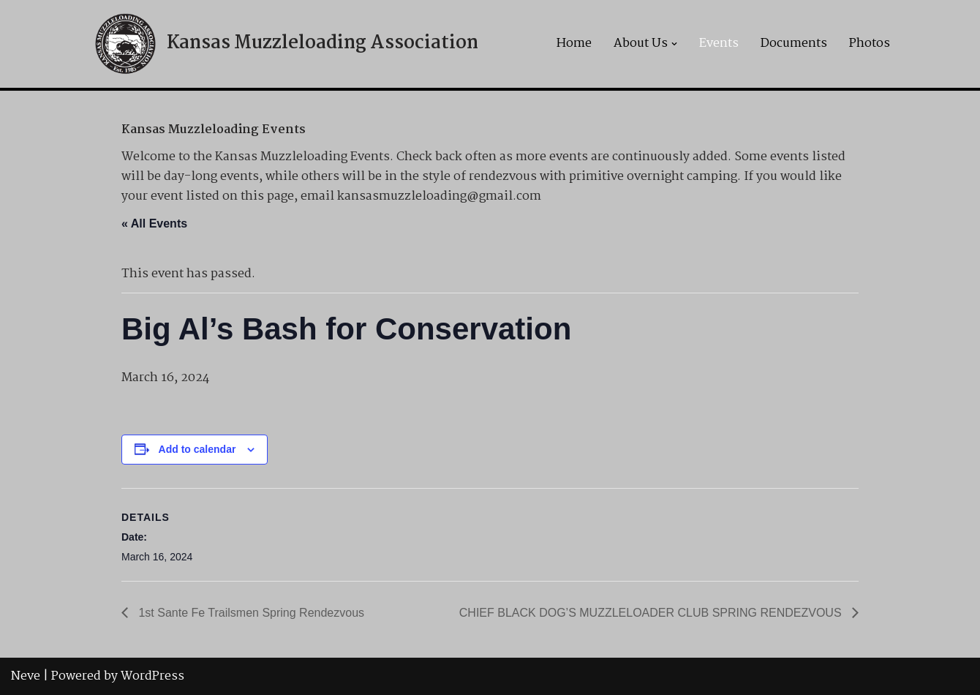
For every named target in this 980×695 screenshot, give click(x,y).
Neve (25, 676)
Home (574, 43)
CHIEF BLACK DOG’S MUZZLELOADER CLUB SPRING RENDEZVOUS (652, 612)
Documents (794, 43)
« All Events (154, 223)
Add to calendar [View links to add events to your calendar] (197, 449)
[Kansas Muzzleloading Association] (284, 44)
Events (719, 43)
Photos (869, 43)
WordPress (152, 676)
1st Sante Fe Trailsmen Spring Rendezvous (249, 612)
